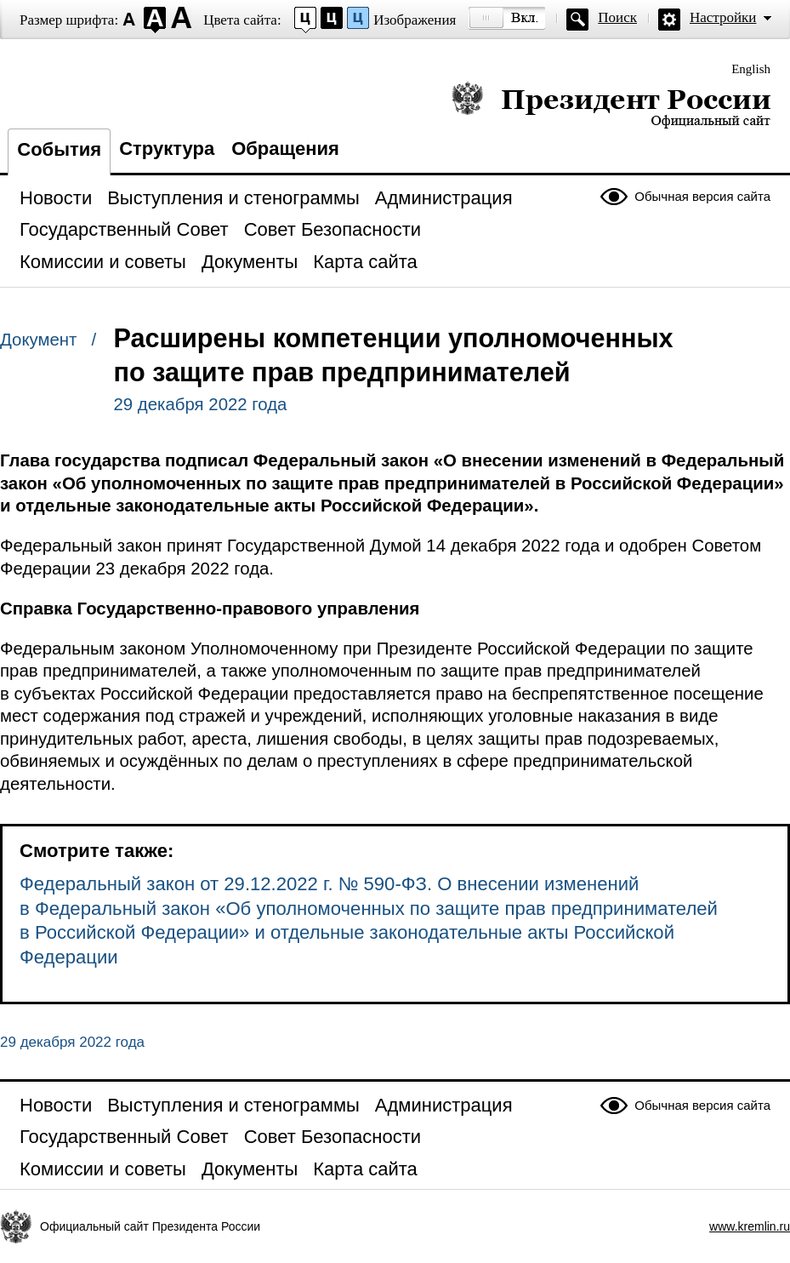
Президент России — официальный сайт (611, 104)
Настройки (723, 17)
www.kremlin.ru (749, 1226)
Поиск (617, 17)
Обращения (285, 148)
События (59, 149)
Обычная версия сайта (702, 196)
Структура (166, 148)
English (750, 69)
